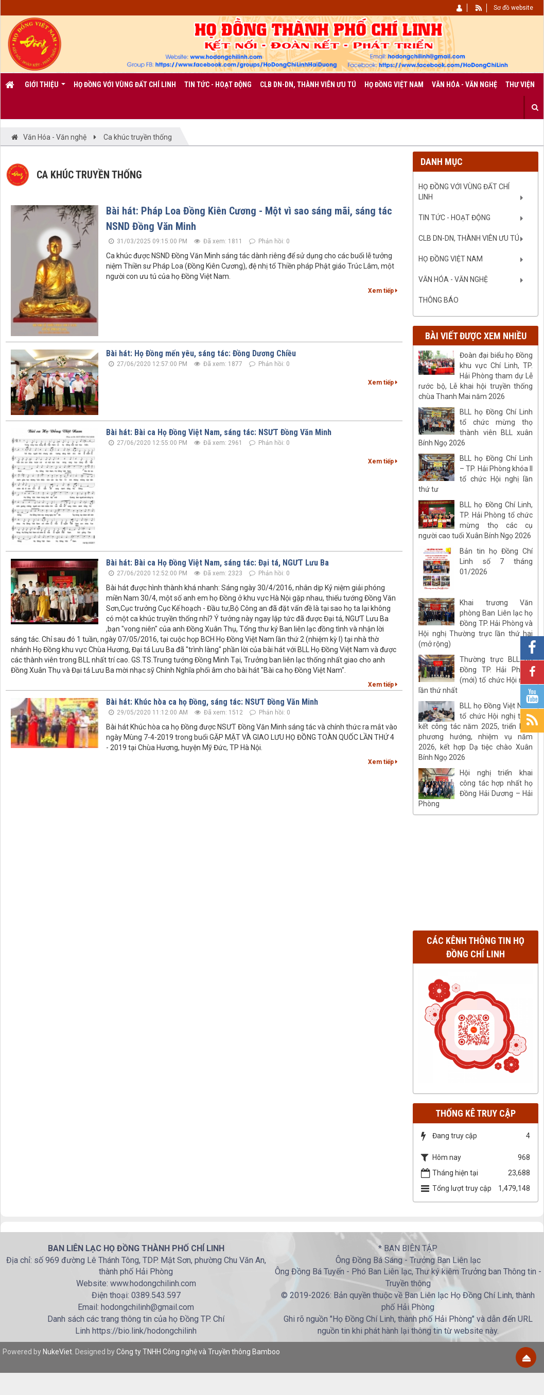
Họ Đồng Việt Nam (450, 259)
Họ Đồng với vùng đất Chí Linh (464, 191)
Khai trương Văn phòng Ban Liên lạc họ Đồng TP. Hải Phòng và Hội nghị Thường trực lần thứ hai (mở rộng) (475, 623)
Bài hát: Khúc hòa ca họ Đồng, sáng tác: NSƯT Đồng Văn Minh (212, 702)
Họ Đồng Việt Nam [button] (394, 84)
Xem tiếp (382, 290)
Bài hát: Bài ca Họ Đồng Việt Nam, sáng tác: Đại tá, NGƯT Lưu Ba (217, 563)
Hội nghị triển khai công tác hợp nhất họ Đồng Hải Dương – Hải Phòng (475, 788)
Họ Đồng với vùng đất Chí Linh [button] (125, 84)
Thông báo (438, 300)
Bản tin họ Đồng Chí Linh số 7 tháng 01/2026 (496, 561)
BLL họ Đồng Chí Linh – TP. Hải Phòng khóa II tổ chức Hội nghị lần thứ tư (475, 473)
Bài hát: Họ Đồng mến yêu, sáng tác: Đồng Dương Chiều (201, 353)
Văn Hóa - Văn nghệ (453, 279)
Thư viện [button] (520, 84)
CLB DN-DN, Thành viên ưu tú (468, 238)
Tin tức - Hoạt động (454, 217)
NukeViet (57, 1352)
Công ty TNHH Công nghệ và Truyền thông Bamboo (198, 1352)
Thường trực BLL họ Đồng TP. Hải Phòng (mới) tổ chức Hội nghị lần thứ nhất (475, 674)
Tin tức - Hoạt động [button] (218, 84)
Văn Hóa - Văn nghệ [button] (464, 84)
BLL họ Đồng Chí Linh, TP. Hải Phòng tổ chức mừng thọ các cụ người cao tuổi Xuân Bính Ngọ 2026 (475, 520)
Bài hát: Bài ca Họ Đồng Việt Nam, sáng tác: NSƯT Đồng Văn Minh (218, 432)
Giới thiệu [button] (45, 88)
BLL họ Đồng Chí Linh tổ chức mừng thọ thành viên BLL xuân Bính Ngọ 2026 (475, 427)
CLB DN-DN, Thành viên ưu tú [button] (308, 84)
